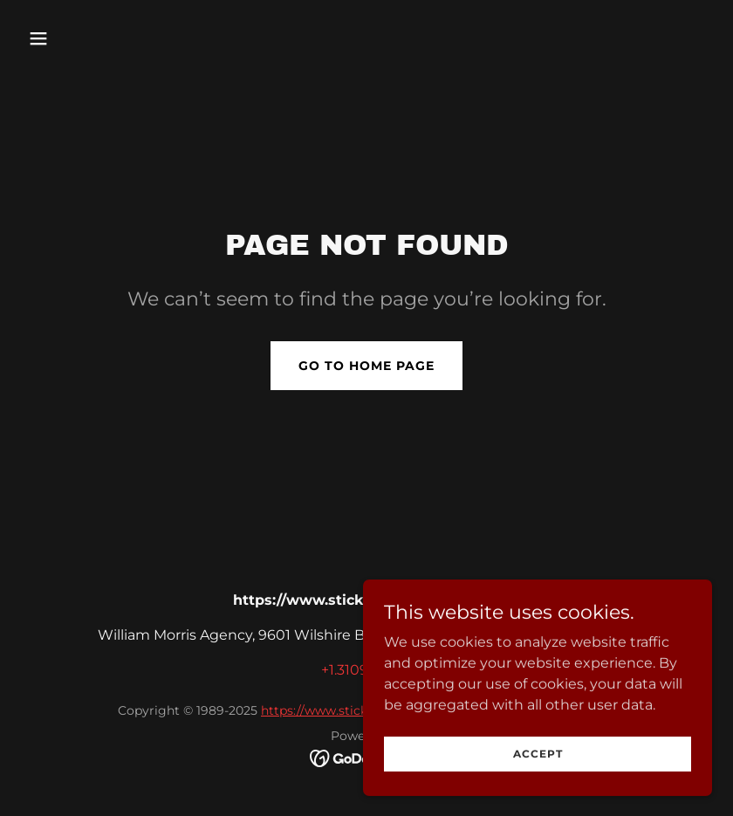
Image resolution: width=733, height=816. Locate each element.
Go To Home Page (366, 366)
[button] (100, 38)
